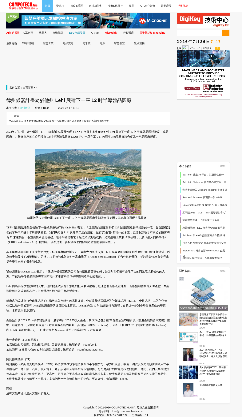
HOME (223, 166)
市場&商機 (95, 5)
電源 (102, 43)
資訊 (60, 5)
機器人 (43, 32)
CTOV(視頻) (147, 5)
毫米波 (87, 43)
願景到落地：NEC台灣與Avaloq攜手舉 (203, 227)
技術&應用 (115, 5)
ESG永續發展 (77, 32)
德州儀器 (25, 107)
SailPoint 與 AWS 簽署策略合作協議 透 (203, 235)
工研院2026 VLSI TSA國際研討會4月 (204, 212)
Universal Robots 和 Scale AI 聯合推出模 (204, 205)
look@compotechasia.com (127, 411)
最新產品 (166, 5)
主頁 (25, 87)
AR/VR (95, 32)
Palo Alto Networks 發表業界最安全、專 (204, 182)
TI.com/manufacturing (88, 349)
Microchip (111, 32)
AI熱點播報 (13, 32)
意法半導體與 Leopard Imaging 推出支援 (204, 189)
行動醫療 (128, 32)
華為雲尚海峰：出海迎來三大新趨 (201, 220)
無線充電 (68, 43)
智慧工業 (48, 43)
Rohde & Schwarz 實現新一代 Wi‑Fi (202, 197)
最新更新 (11, 43)
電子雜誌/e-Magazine (152, 32)
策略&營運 (76, 5)
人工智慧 (27, 32)
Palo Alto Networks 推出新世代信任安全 (204, 243)
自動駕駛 (58, 32)
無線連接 (139, 43)
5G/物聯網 (28, 43)
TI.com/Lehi (88, 344)
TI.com (122, 378)
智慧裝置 (119, 43)
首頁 (47, 5)
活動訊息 (183, 5)
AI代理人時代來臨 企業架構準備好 (202, 258)
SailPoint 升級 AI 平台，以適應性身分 (203, 174)
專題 (131, 5)
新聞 (30, 87)
